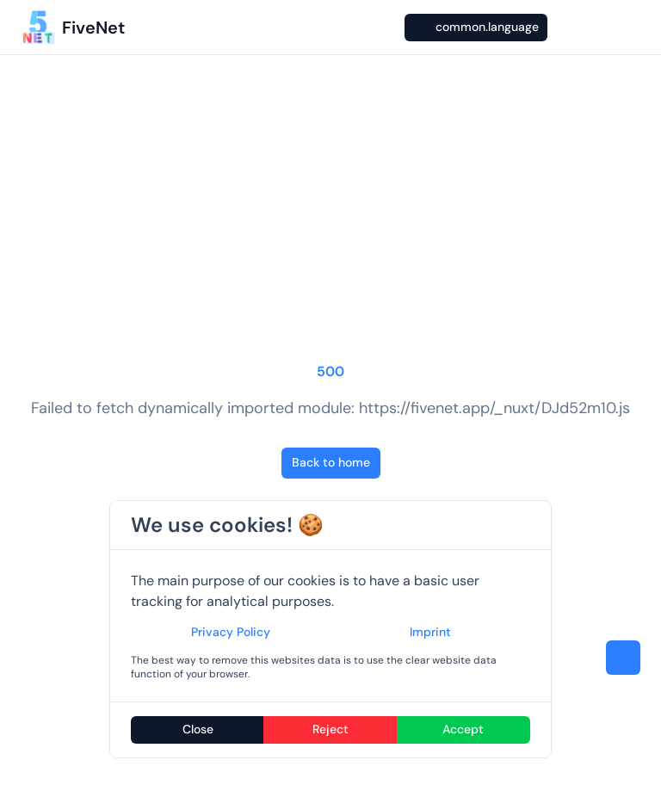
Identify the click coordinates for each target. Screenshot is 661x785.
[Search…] (385, 27)
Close (197, 729)
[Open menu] (632, 27)
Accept (463, 729)
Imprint (430, 632)
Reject (330, 729)
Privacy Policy (230, 632)
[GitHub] (599, 27)
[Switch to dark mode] (566, 27)
